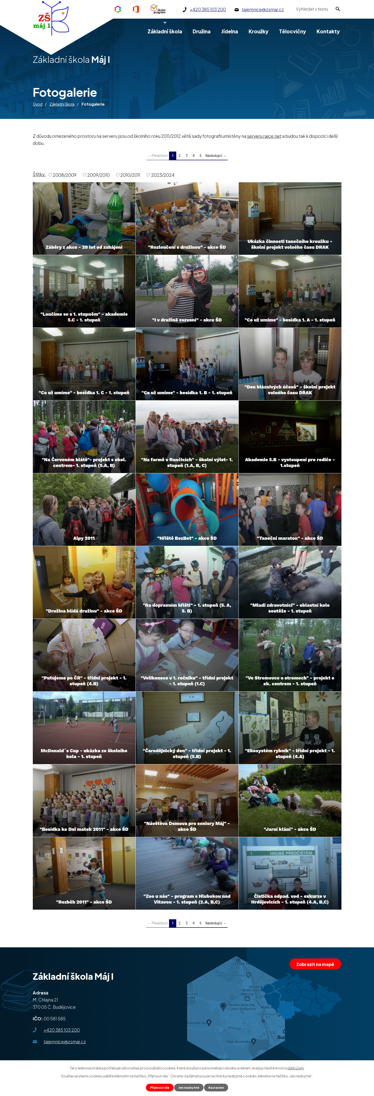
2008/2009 (64, 174)
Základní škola (62, 104)
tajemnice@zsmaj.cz (65, 1041)
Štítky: (39, 174)
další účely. (295, 1067)
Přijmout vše (157, 1087)
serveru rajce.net (264, 136)
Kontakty (328, 31)
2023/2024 (163, 174)
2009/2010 (98, 174)
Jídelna (229, 31)
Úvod (37, 104)
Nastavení (219, 1087)
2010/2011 (130, 174)
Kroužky (258, 31)
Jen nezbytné (189, 1087)
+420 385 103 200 (62, 1030)
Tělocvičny (292, 31)
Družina (202, 31)
